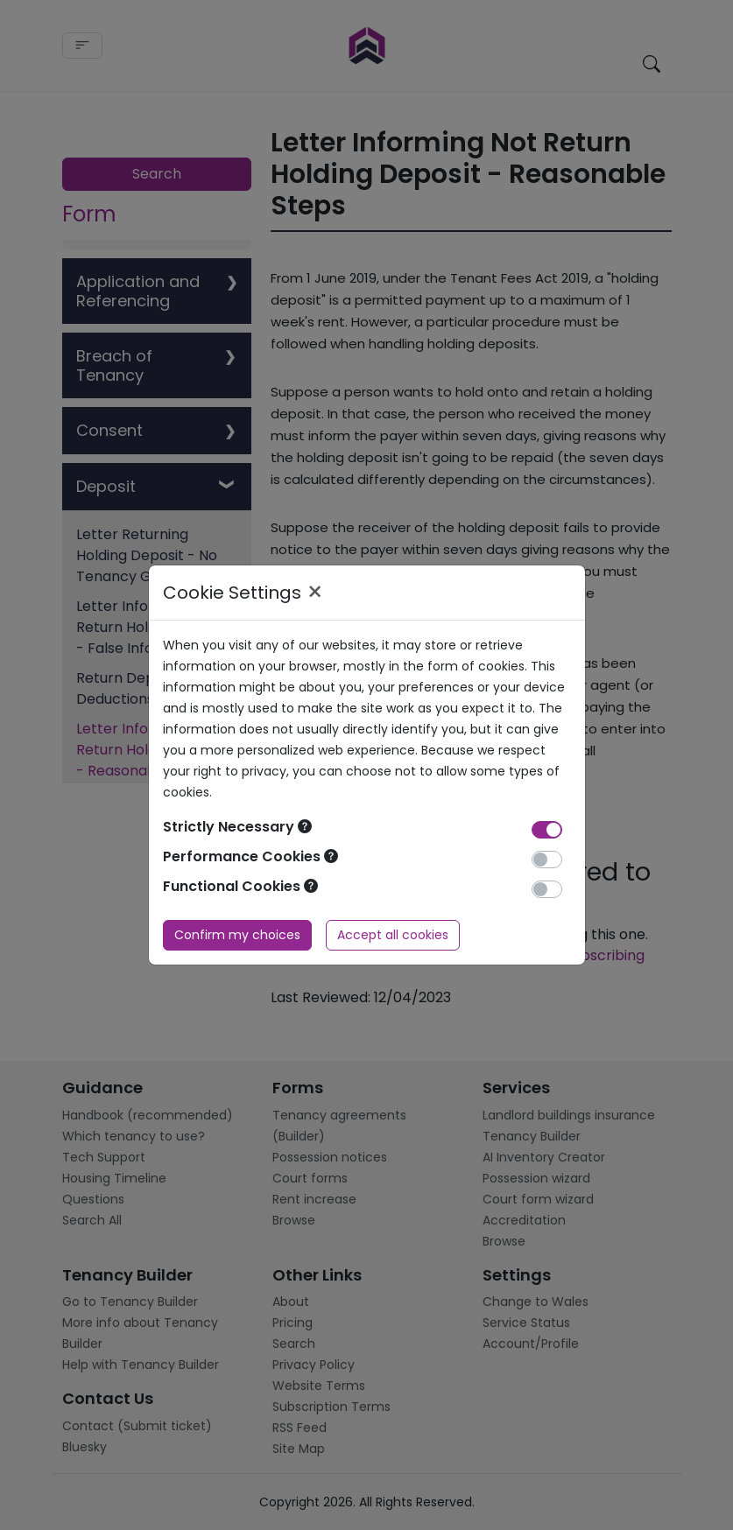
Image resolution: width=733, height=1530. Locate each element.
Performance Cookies (250, 856)
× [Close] (315, 592)
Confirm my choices (237, 935)
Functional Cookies (240, 886)
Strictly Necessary (237, 827)
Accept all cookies (392, 935)
